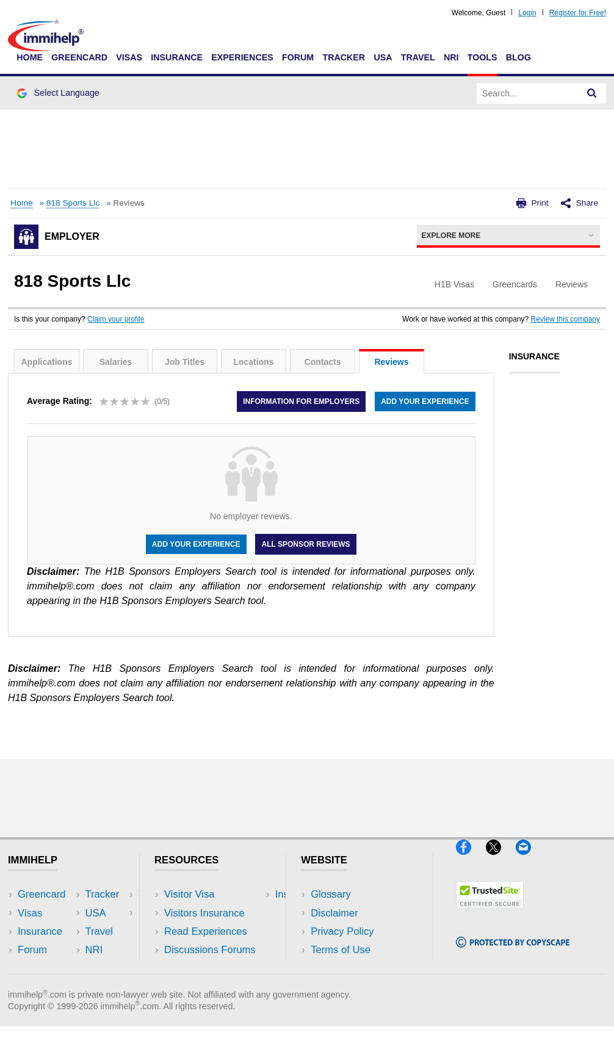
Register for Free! (577, 13)
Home (29, 57)
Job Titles (184, 362)
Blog (518, 57)
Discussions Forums (210, 950)
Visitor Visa (189, 894)
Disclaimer (334, 913)
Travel (418, 57)
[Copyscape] (512, 952)
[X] (501, 859)
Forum (298, 57)
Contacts (323, 362)
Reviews (391, 362)
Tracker (343, 57)
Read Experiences (205, 931)
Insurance (177, 57)
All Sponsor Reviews (305, 544)
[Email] (529, 859)
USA (383, 57)
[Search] (592, 93)
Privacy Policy (342, 931)
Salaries (115, 362)
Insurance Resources (212, 968)
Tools (482, 57)
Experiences (242, 57)
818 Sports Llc (72, 202)
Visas (129, 57)
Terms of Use (340, 950)
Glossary (331, 894)
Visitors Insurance (204, 913)
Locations (253, 362)
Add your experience (425, 401)
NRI (451, 57)
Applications (46, 362)
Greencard (79, 57)
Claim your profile (115, 319)
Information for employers (301, 401)
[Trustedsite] (490, 914)
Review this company (565, 319)
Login (527, 13)
